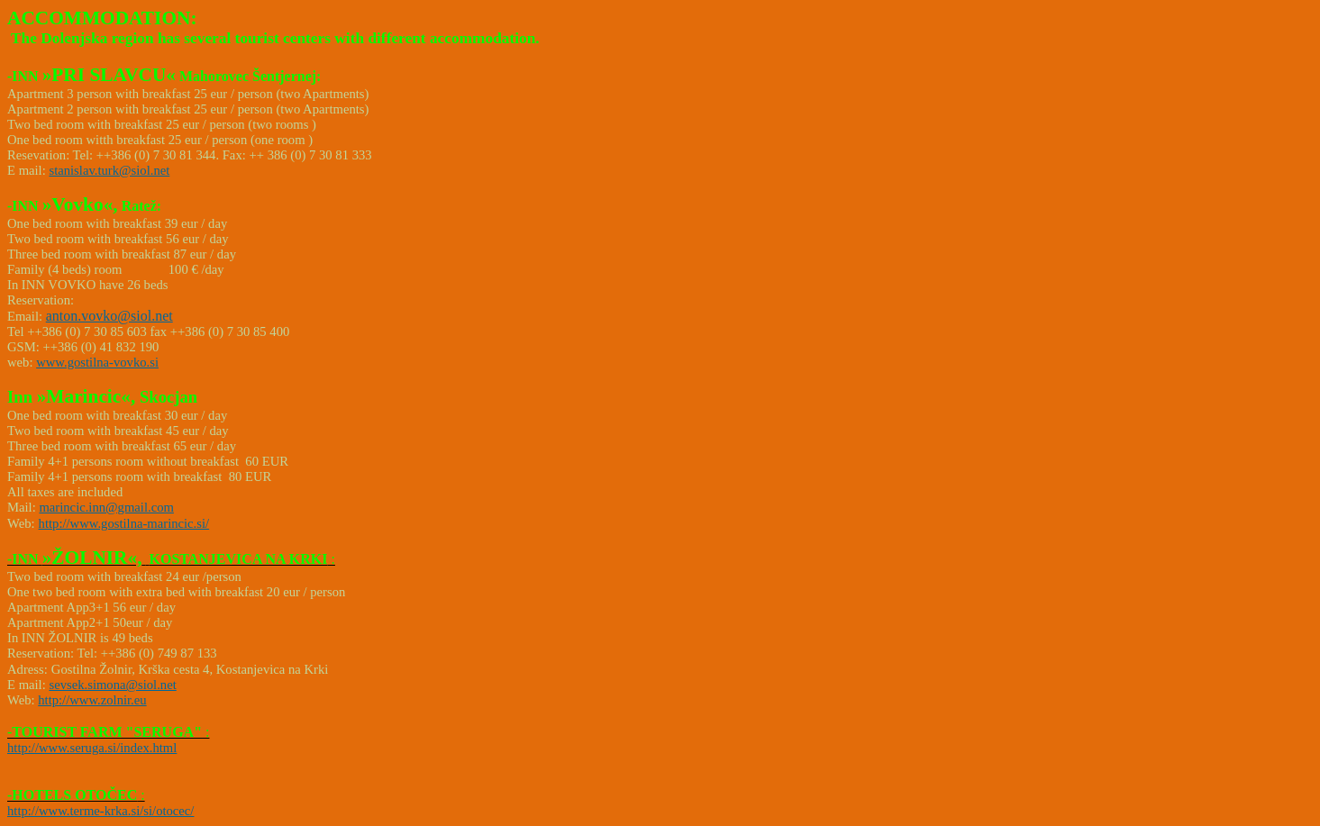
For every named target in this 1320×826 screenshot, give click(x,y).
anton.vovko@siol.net (109, 315)
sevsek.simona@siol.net (112, 684)
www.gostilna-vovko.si (97, 362)
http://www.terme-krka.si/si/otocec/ (100, 810)
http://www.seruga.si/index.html (92, 747)
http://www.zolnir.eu (92, 700)
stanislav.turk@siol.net (109, 170)
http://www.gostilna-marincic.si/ (124, 523)
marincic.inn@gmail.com (106, 507)
